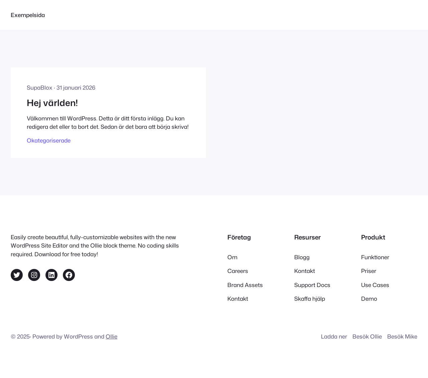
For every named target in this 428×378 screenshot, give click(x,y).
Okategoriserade (49, 140)
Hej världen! (52, 102)
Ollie (111, 336)
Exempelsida (28, 15)
